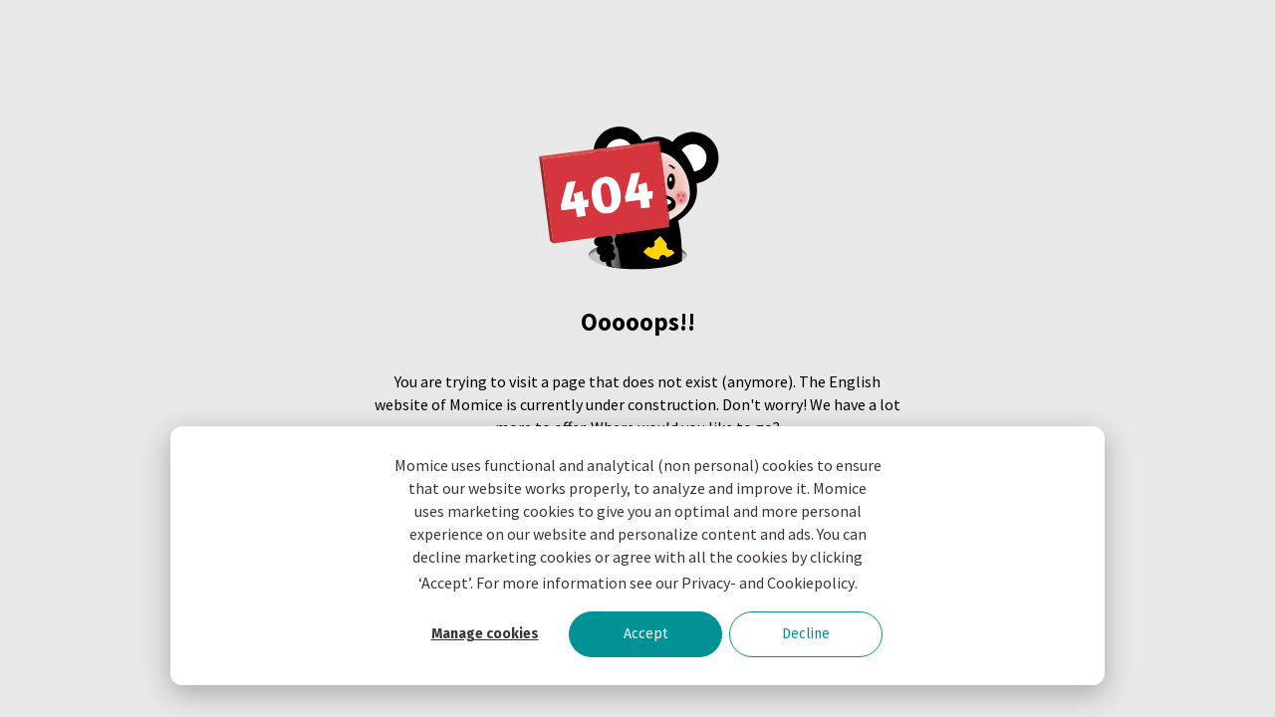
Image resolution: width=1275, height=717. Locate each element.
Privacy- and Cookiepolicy (768, 583)
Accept (645, 633)
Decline (806, 633)
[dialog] (637, 555)
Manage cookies (485, 633)
